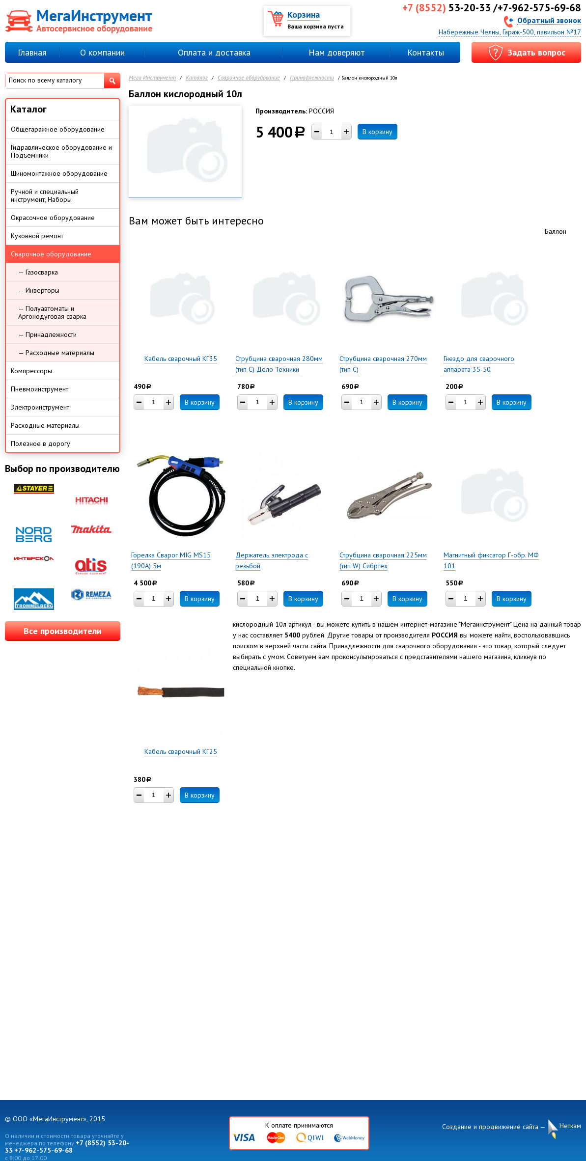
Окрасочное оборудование (53, 217)
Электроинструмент (40, 407)
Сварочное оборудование (249, 78)
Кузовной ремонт (37, 235)
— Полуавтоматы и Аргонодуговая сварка (52, 312)
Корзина (303, 14)
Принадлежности (312, 78)
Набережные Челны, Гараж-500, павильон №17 (510, 32)
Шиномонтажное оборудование (59, 173)
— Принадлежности (47, 334)
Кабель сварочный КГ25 (180, 751)
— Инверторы (38, 290)
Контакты (425, 52)
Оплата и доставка (214, 52)
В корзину (377, 131)
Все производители (63, 630)
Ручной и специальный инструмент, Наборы (45, 195)
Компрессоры (31, 370)
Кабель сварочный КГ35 (180, 358)
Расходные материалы (45, 425)
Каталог (197, 78)
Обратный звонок (549, 20)
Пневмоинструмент (39, 389)
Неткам (570, 1126)
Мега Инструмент (152, 78)
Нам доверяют (336, 52)
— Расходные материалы (56, 352)
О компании (102, 52)
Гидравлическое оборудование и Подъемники (61, 151)
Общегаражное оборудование (58, 129)
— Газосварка (38, 272)
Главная (32, 52)
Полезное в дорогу (40, 443)
